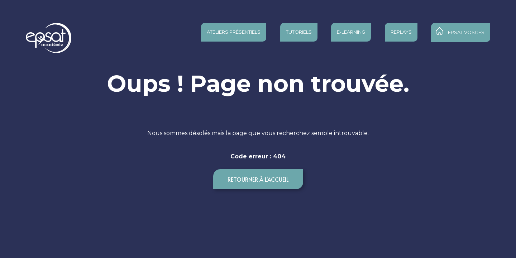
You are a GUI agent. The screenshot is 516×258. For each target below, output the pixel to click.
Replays (401, 32)
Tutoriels (299, 32)
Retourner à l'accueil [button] (258, 179)
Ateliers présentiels (234, 32)
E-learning (351, 32)
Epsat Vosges (466, 32)
